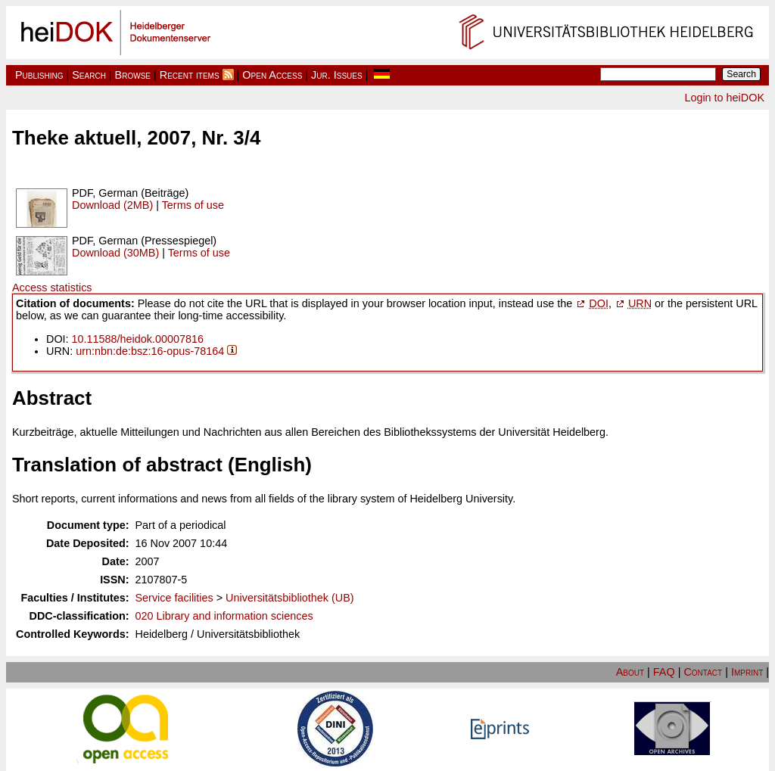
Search (89, 75)
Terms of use (193, 205)
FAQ (664, 672)
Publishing (39, 75)
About (630, 672)
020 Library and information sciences (224, 616)
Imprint (747, 672)
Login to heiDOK (724, 98)
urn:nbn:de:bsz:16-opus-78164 (150, 351)
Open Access (272, 75)
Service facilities (174, 598)
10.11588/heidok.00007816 (138, 339)
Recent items (189, 75)
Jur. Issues (337, 75)
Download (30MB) (115, 253)
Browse (133, 75)
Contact (702, 672)
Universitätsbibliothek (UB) (290, 598)
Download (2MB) (112, 205)
